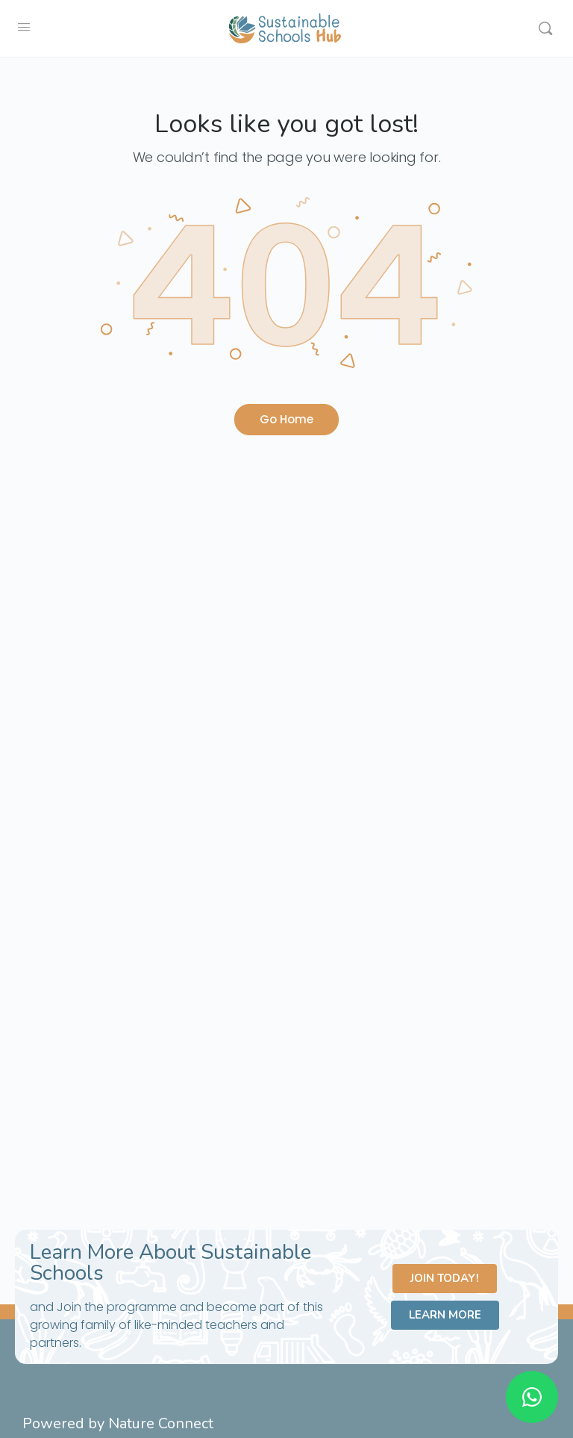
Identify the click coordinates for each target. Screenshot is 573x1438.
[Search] (545, 28)
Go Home (286, 419)
